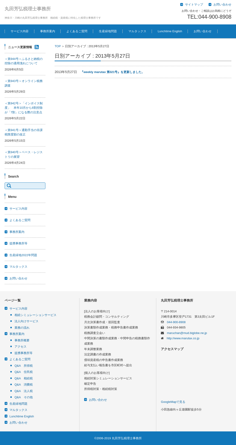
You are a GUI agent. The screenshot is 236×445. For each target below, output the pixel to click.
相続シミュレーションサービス (35, 315)
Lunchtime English (170, 31)
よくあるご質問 (76, 31)
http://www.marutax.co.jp (181, 338)
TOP (58, 46)
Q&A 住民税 (24, 372)
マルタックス (137, 31)
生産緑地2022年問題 (23, 255)
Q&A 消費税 (24, 384)
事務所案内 (47, 31)
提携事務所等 (18, 243)
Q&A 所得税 (24, 365)
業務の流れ (22, 327)
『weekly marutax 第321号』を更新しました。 (112, 72)
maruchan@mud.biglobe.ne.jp (185, 333)
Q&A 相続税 (24, 378)
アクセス (21, 346)
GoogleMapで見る (173, 402)
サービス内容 (20, 31)
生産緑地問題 (108, 31)
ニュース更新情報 (20, 47)
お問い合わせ (203, 31)
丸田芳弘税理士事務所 (28, 8)
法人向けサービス (26, 321)
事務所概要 (22, 340)
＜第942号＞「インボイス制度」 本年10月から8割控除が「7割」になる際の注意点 (24, 108)
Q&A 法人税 (24, 391)
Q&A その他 (24, 397)
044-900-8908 (175, 322)
